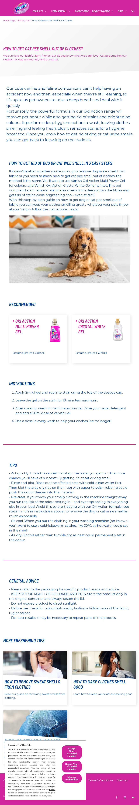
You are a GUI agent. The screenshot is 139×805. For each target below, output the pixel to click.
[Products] (15, 11)
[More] (128, 11)
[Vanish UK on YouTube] (133, 797)
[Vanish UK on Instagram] (125, 797)
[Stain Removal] (36, 11)
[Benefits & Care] (78, 11)
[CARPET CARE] (59, 11)
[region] (45, 770)
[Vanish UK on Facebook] (116, 797)
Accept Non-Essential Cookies (72, 752)
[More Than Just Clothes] (108, 11)
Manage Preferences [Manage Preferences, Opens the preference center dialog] (71, 778)
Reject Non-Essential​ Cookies (71, 766)
